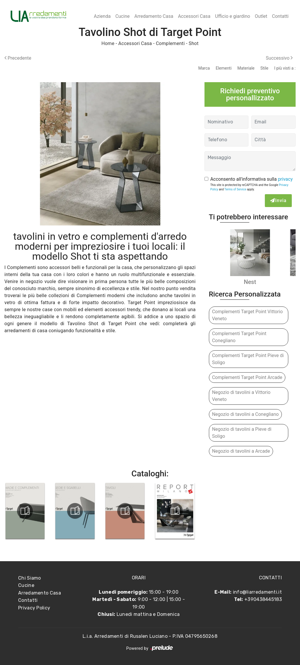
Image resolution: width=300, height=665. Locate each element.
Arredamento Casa (153, 16)
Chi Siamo (29, 578)
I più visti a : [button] (285, 68)
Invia (278, 200)
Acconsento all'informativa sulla (251, 179)
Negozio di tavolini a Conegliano (245, 414)
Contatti (280, 16)
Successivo (279, 58)
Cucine (122, 16)
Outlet (261, 16)
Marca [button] (204, 68)
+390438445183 (263, 599)
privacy (285, 179)
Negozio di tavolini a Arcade (241, 451)
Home (107, 43)
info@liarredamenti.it (257, 592)
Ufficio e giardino (232, 16)
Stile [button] (264, 68)
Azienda (102, 16)
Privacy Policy (34, 608)
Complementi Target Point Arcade (247, 377)
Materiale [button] (245, 68)
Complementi (170, 43)
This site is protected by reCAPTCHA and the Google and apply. (249, 187)
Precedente (17, 58)
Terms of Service (235, 189)
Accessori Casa (194, 16)
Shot (194, 43)
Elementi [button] (223, 68)
